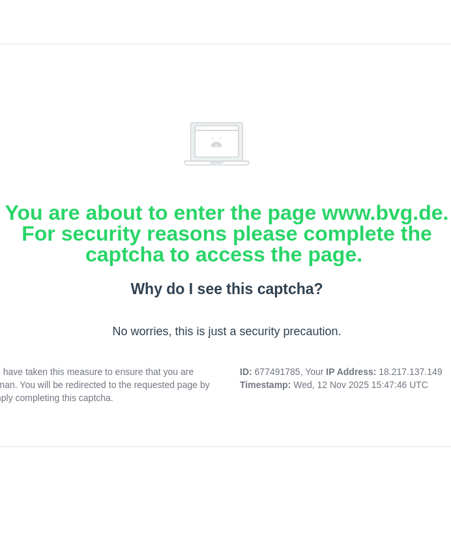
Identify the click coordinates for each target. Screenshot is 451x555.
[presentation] (227, 493)
